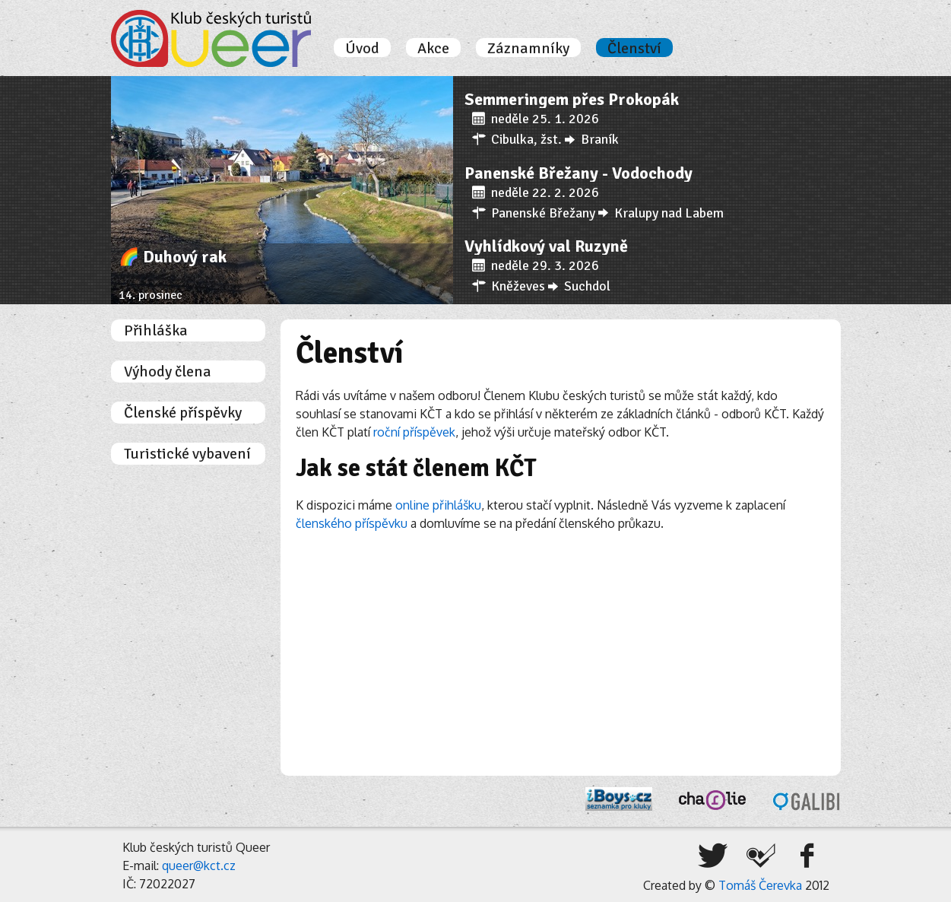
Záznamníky (528, 49)
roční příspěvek (414, 432)
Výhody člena (167, 372)
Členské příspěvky (183, 413)
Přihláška (156, 331)
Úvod (362, 49)
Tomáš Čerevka (760, 885)
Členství (634, 49)
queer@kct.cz (199, 865)
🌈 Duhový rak (173, 256)
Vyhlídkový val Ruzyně (546, 246)
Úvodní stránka (211, 38)
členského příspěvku (351, 523)
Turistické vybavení (187, 454)
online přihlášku (438, 505)
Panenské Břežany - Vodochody (578, 173)
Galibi (806, 801)
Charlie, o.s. (712, 800)
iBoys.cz (618, 799)
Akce (433, 49)
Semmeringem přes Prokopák (571, 99)
